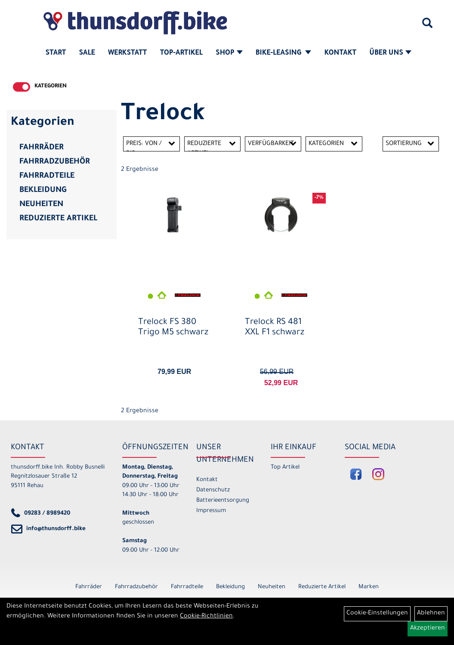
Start (56, 53)
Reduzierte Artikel (58, 219)
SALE (87, 53)
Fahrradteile (46, 176)
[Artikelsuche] (427, 26)
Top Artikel (285, 467)
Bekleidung (42, 190)
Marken (368, 587)
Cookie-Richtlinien (206, 616)
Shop (229, 53)
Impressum (211, 511)
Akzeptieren (427, 628)
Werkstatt (127, 53)
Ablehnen (431, 613)
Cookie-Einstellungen (377, 613)
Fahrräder (41, 148)
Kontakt (340, 53)
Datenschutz (213, 490)
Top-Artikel (181, 53)
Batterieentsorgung (222, 500)
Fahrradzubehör (54, 162)
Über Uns (390, 53)
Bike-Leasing (284, 53)
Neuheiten (41, 205)
